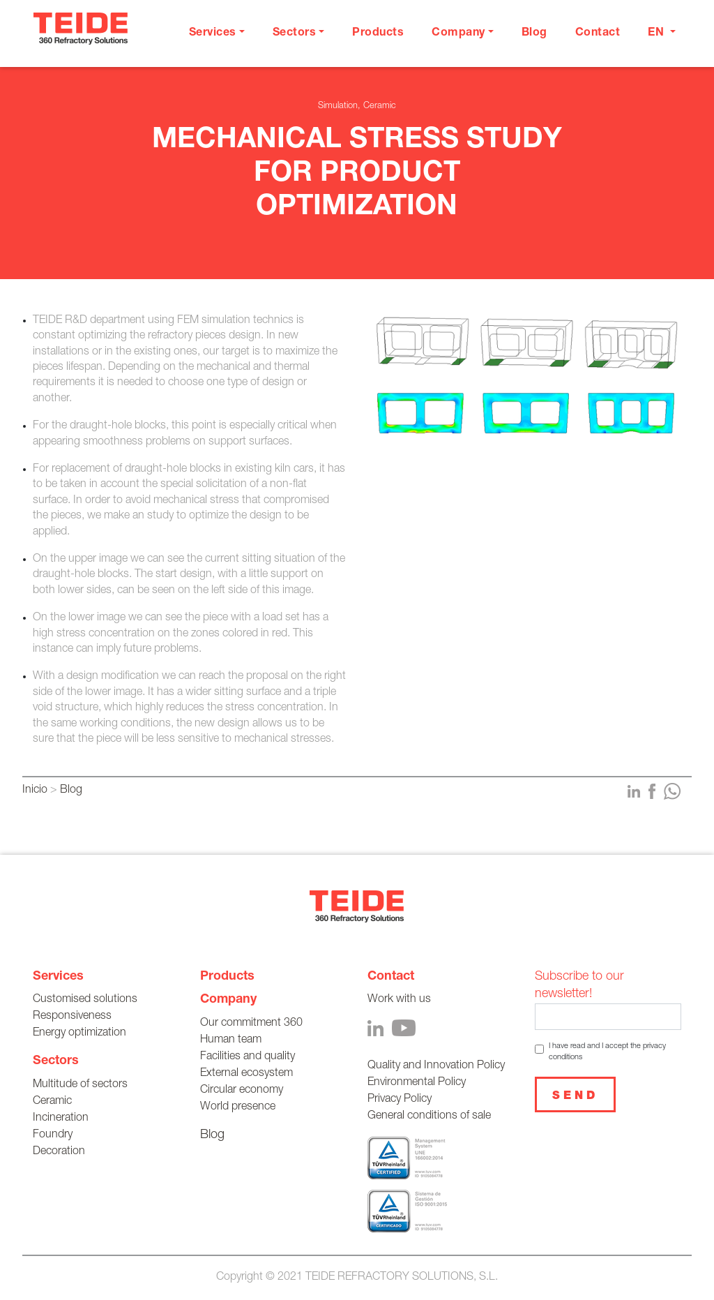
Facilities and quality (247, 1057)
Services (58, 977)
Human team (230, 1040)
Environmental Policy (416, 1083)
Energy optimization (79, 1033)
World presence (237, 1107)
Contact (598, 33)
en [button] (657, 33)
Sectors (56, 1061)
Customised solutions (85, 1000)
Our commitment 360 (251, 1023)
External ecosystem (246, 1073)
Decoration (59, 1152)
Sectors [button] (295, 33)
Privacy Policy (399, 1099)
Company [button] (458, 33)
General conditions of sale (429, 1116)
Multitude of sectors (80, 1085)
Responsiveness (72, 1016)
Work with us (399, 1000)
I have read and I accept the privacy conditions (607, 1052)
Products (378, 33)
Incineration (61, 1118)
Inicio (34, 790)
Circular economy (241, 1090)
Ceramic (52, 1101)
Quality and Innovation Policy (436, 1066)
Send (575, 1097)
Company (228, 1000)
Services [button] (212, 33)
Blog (534, 33)
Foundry (53, 1135)
